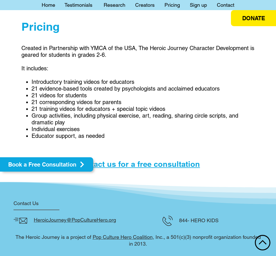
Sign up (198, 5)
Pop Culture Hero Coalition (123, 237)
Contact (225, 5)
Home (48, 5)
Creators (145, 5)
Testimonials (78, 5)
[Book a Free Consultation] (46, 164)
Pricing (172, 5)
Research (114, 5)
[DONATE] (253, 18)
